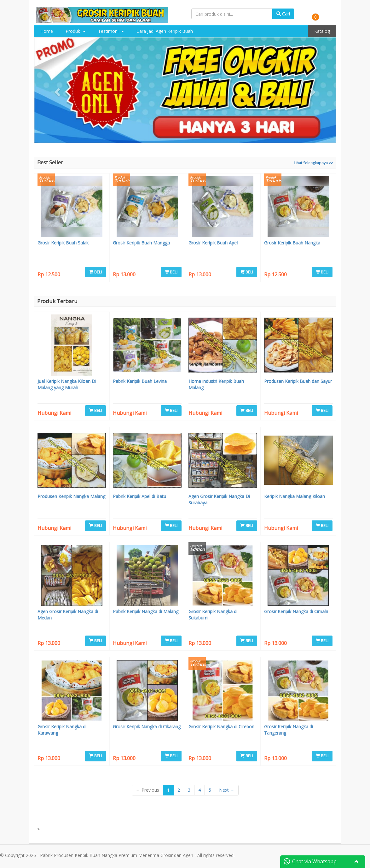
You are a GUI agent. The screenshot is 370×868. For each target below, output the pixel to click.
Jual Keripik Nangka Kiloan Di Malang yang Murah (67, 384)
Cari (283, 14)
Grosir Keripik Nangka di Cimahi (296, 611)
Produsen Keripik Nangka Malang (71, 496)
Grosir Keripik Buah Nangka (292, 243)
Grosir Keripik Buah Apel (213, 243)
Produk (75, 31)
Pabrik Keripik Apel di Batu (139, 496)
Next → (226, 790)
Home (46, 31)
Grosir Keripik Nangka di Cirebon (221, 727)
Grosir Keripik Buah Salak (63, 243)
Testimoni (111, 31)
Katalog (322, 31)
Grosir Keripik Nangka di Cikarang (147, 727)
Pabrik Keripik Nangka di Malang (145, 611)
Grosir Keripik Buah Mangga (141, 243)
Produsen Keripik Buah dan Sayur (298, 381)
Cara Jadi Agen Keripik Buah (164, 31)
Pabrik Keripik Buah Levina (140, 381)
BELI (95, 272)
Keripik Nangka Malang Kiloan (294, 496)
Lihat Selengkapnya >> (313, 163)
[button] (56, 90)
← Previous (147, 790)
